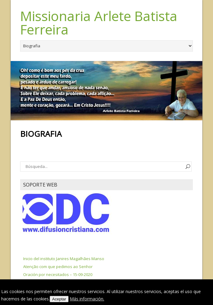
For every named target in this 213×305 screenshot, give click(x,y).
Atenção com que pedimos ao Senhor (58, 266)
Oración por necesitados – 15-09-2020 (57, 274)
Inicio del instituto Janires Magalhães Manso (63, 258)
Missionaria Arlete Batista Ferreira (98, 22)
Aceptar (59, 299)
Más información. (87, 299)
